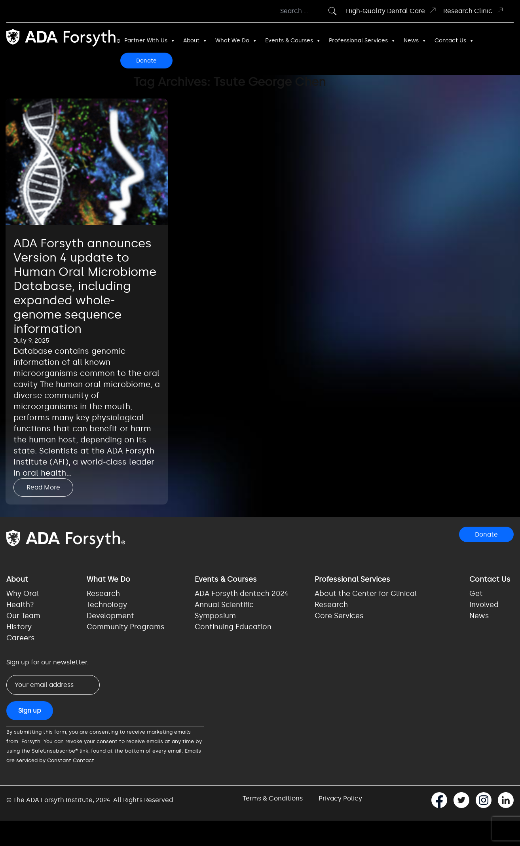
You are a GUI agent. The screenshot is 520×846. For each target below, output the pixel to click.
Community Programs (126, 626)
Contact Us (454, 41)
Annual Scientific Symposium (224, 610)
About (195, 41)
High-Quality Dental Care (391, 10)
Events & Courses (293, 41)
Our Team (23, 615)
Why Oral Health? (22, 599)
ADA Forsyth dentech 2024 (241, 593)
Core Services (339, 615)
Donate (146, 60)
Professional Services (362, 41)
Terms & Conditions (273, 798)
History (19, 626)
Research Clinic (473, 10)
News (415, 41)
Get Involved (484, 599)
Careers (20, 638)
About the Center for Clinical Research (366, 599)
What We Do (236, 41)
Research (103, 593)
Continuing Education (233, 626)
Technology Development (110, 610)
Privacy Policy (340, 798)
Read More (43, 487)
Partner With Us (149, 41)
